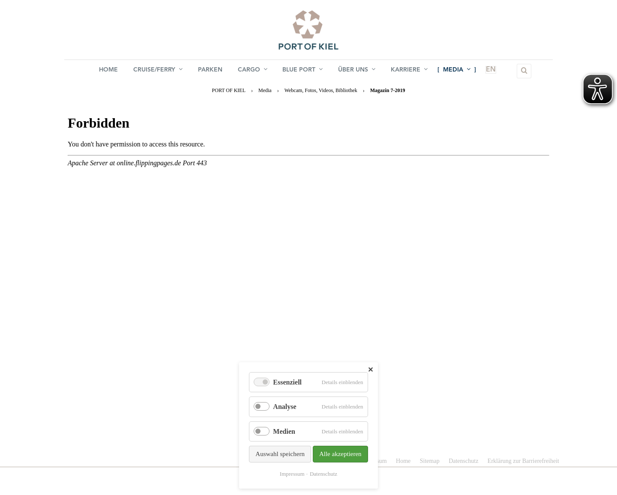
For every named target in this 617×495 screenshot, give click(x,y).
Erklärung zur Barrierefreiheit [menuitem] (523, 461)
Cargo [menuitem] (252, 70)
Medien (284, 431)
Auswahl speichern (280, 453)
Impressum (292, 474)
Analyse (284, 406)
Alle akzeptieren (340, 453)
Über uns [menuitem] (357, 70)
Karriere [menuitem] (409, 70)
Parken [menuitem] (210, 71)
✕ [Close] (370, 369)
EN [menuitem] (486, 71)
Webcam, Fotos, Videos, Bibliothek (321, 90)
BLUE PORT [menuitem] (303, 70)
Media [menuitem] (457, 70)
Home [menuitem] (108, 71)
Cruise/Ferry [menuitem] (158, 70)
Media (265, 90)
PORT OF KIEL (229, 90)
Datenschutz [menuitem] (463, 461)
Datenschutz (323, 474)
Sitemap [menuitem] (430, 461)
